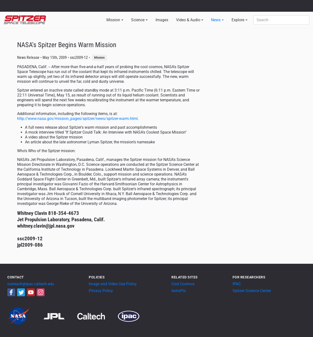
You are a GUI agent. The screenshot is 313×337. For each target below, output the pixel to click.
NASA (9, 5)
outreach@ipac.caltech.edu (30, 284)
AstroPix (178, 290)
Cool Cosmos (182, 284)
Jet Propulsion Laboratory (32, 3)
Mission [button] (113, 20)
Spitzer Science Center (252, 290)
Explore (238, 20)
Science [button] (138, 20)
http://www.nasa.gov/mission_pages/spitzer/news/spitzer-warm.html (77, 118)
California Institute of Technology (32, 8)
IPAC (237, 284)
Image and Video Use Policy (113, 284)
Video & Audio (188, 20)
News (216, 20)
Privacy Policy (101, 290)
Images (162, 20)
